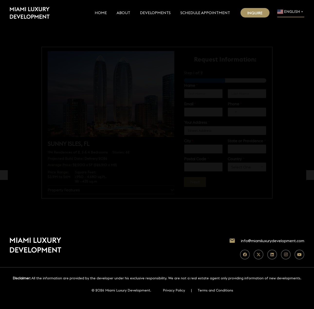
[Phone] (247, 112)
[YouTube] (299, 254)
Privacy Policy (174, 290)
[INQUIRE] (255, 12)
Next (195, 182)
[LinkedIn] (272, 254)
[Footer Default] (30, 13)
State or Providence (247, 141)
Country (236, 159)
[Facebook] (245, 254)
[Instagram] (286, 254)
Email (190, 104)
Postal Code (196, 159)
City (189, 141)
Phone (235, 104)
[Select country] (233, 112)
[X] (258, 254)
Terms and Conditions (215, 290)
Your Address (197, 122)
